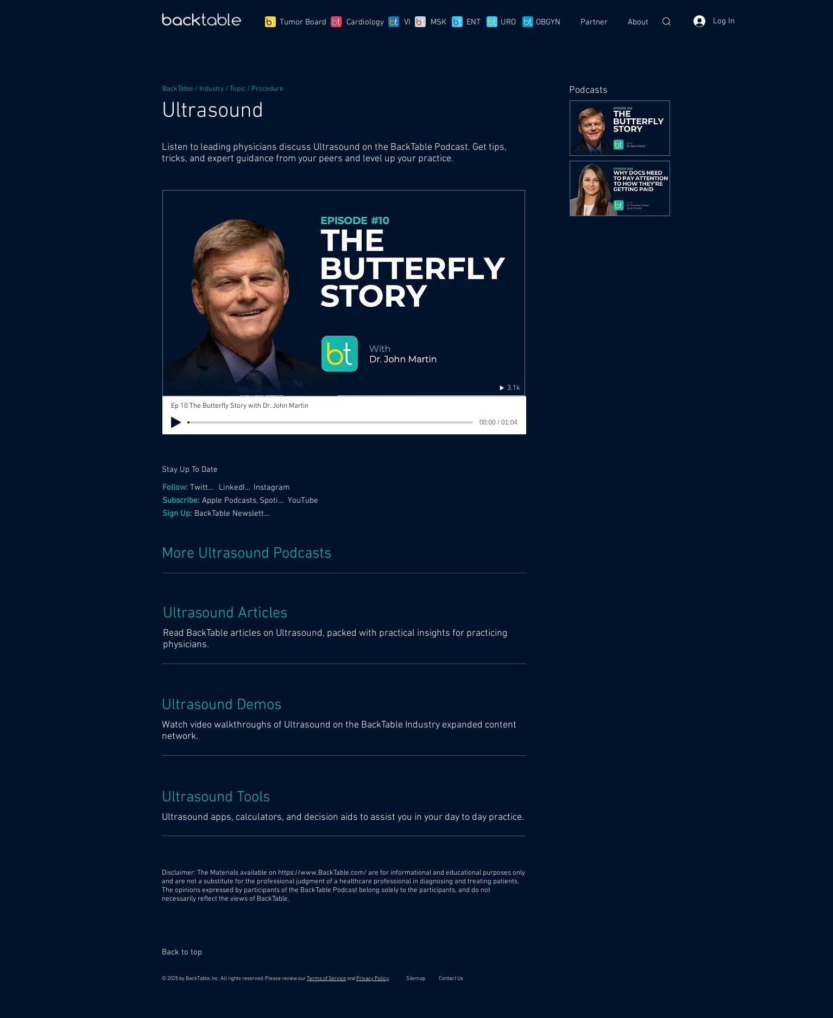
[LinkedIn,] (236, 487)
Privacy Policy (372, 978)
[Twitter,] (204, 487)
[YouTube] (304, 500)
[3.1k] (498, 388)
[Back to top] (187, 952)
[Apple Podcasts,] (231, 500)
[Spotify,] (274, 500)
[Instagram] (275, 487)
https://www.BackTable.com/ (322, 873)
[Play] (176, 422)
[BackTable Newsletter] (233, 513)
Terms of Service (326, 978)
